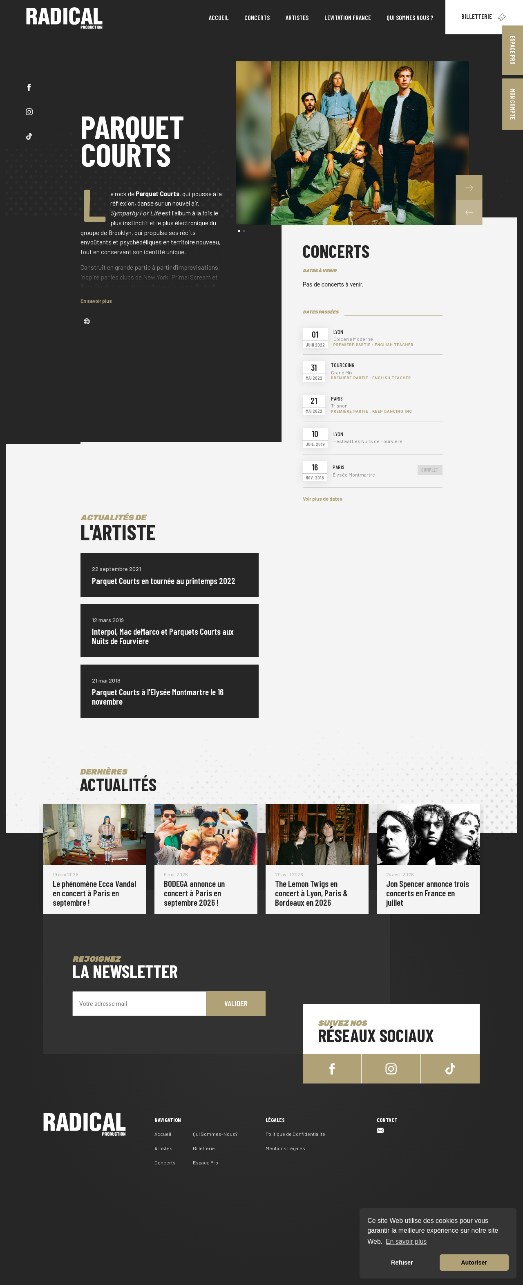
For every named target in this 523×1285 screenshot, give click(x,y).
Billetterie (484, 17)
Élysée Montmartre (354, 474)
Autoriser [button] (474, 1262)
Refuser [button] (402, 1262)
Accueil (162, 1132)
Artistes (163, 1147)
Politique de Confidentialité (295, 1132)
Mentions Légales (285, 1147)
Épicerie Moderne (353, 339)
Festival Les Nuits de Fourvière (367, 441)
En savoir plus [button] (406, 1241)
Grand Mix (342, 372)
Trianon (339, 405)
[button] (469, 212)
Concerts (165, 1161)
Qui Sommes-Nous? (215, 1132)
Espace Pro (205, 1161)
